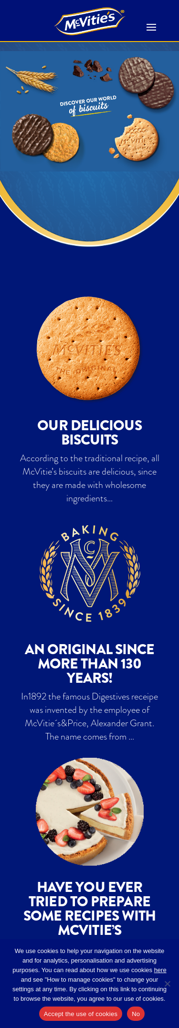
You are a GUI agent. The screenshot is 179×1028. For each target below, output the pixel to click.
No (136, 1013)
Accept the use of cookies (80, 1013)
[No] (167, 983)
